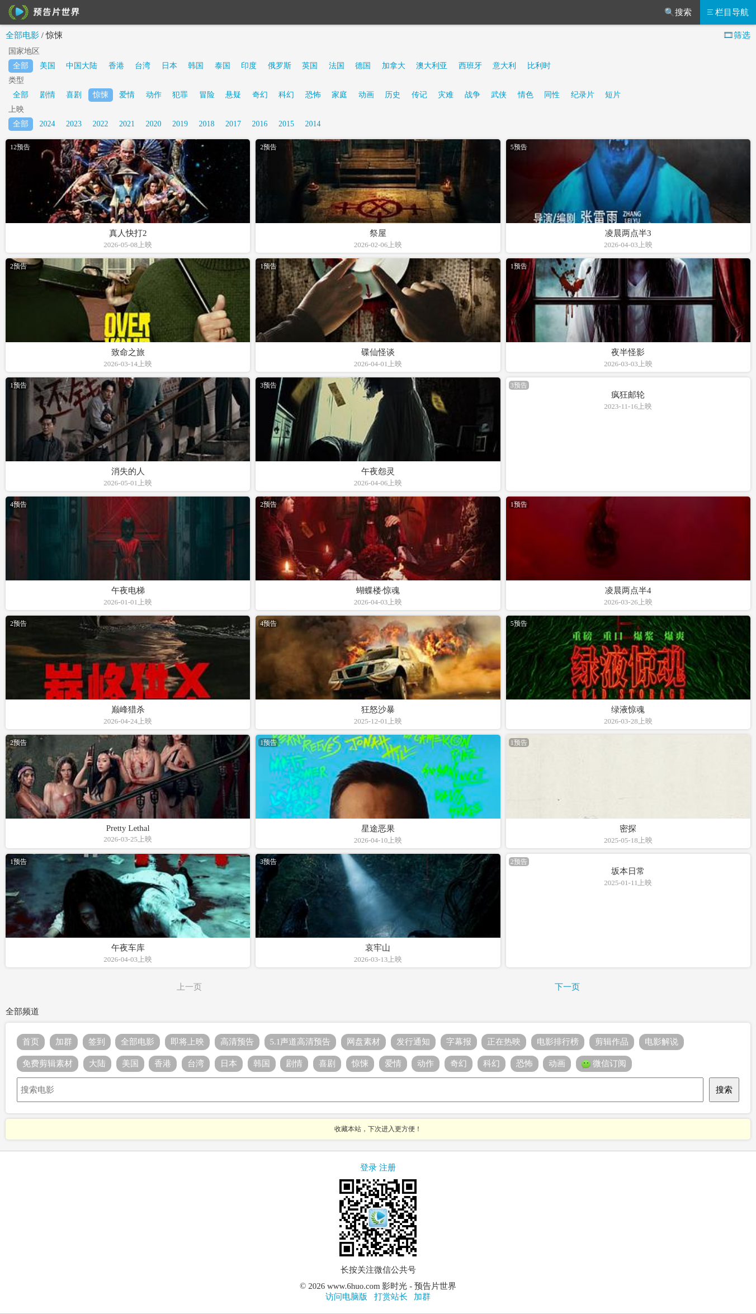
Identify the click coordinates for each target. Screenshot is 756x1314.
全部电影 (22, 35)
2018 (207, 124)
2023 (74, 124)
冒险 (207, 95)
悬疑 (233, 95)
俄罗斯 (279, 66)
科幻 (286, 95)
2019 (180, 124)
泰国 (222, 66)
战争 (472, 95)
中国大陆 (81, 66)
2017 (233, 124)
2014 (313, 124)
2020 (154, 124)
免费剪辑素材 (47, 1063)
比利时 (539, 66)
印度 (249, 66)
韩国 (196, 66)
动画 (366, 95)
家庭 (339, 95)
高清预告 (237, 1041)
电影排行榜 (558, 1041)
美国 (47, 66)
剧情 (47, 95)
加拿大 (393, 66)
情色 (525, 95)
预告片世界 (42, 12)
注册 (387, 1167)
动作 (154, 95)
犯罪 (180, 95)
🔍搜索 (678, 12)
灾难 (445, 95)
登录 (368, 1167)
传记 (419, 95)
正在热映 (504, 1041)
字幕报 (458, 1041)
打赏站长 (391, 1296)
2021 (127, 124)
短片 (613, 95)
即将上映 (187, 1041)
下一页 (567, 986)
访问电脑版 (346, 1296)
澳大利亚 (431, 66)
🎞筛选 (736, 35)
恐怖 (313, 95)
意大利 (504, 66)
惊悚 (100, 95)
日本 (169, 66)
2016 (260, 124)
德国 (363, 66)
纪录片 (582, 95)
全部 (21, 66)
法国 (336, 66)
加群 (63, 1041)
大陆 (97, 1063)
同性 (552, 95)
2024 (47, 124)
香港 (116, 66)
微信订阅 (604, 1064)
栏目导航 (728, 12)
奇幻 (260, 95)
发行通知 (413, 1041)
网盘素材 (363, 1041)
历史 (392, 95)
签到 (96, 1041)
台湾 (142, 66)
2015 (286, 124)
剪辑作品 (612, 1041)
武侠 (499, 95)
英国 (310, 66)
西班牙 (470, 66)
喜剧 (74, 95)
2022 (100, 124)
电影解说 (661, 1041)
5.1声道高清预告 (300, 1041)
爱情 (127, 95)
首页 (30, 1041)
